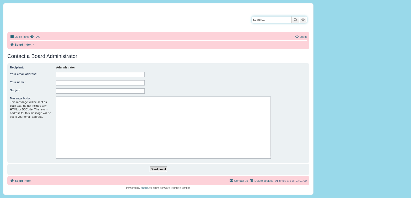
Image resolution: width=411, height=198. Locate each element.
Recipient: (17, 67)
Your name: (18, 82)
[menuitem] (35, 37)
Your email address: (23, 74)
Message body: (20, 98)
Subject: (15, 90)
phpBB (145, 187)
